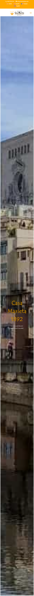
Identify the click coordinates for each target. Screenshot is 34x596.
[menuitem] (9, 4)
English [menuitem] (18, 6)
